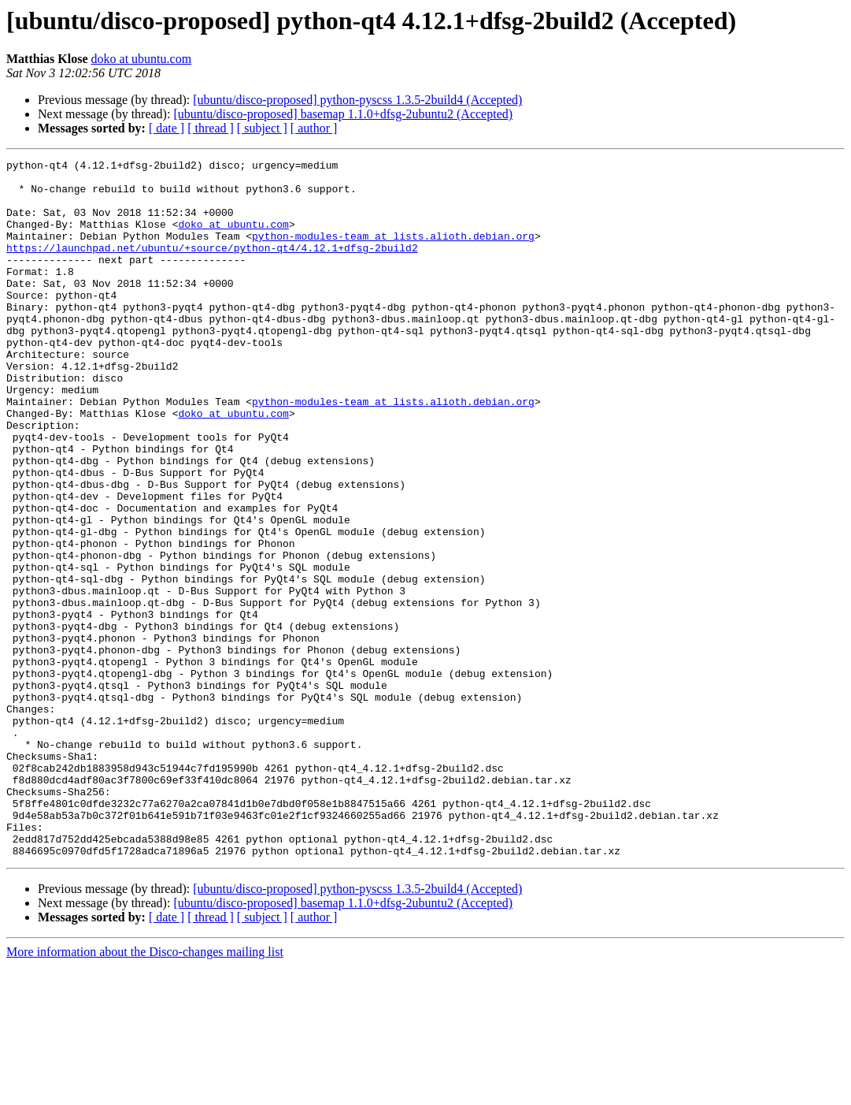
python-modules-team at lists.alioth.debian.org (393, 252)
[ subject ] (262, 128)
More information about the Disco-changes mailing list (144, 1091)
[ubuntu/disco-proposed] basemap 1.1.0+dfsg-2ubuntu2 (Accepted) (342, 114)
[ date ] (166, 128)
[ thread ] (210, 128)
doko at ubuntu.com (141, 58)
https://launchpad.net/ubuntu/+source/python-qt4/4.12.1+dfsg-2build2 (212, 266)
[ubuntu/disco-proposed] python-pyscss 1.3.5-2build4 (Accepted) (357, 99)
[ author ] (314, 128)
